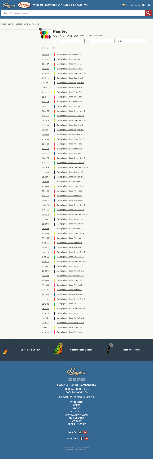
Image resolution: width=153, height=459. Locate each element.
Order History (76, 424)
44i (85, 449)
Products (38, 5)
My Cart (76, 421)
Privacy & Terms (72, 449)
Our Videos (51, 5)
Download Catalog (76, 414)
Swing (27, 24)
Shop (3, 24)
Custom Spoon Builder (81, 350)
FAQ (86, 5)
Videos (76, 405)
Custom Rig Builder (30, 350)
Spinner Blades (15, 24)
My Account (76, 418)
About (76, 408)
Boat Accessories (131, 350)
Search (148, 13)
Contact (77, 5)
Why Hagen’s (65, 5)
